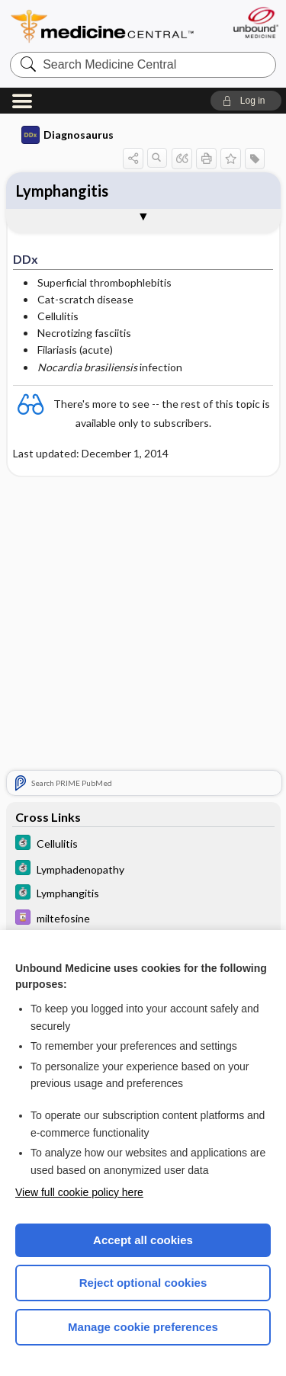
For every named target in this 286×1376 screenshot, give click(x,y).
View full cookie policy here (79, 1192)
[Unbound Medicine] (255, 22)
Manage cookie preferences (143, 1326)
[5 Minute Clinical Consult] (143, 844)
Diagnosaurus (67, 135)
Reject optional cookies (143, 1282)
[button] (245, 101)
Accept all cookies (143, 1239)
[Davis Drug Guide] (143, 919)
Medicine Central (103, 26)
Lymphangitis (62, 190)
